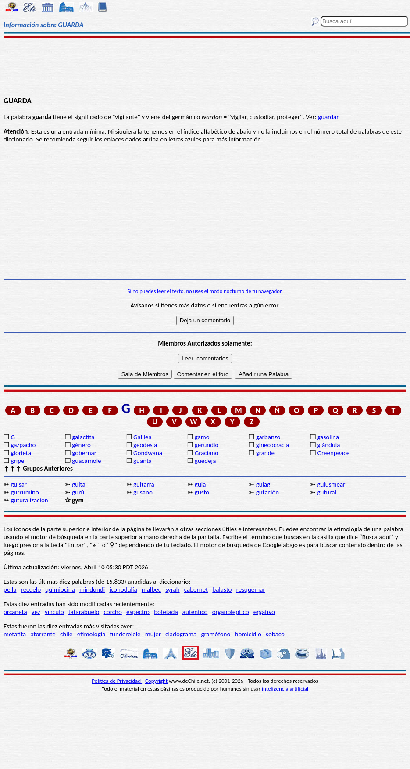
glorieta (21, 453)
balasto (222, 589)
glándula (328, 445)
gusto (202, 492)
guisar (19, 484)
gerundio (207, 445)
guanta (142, 461)
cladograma (180, 634)
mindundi (92, 589)
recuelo (31, 589)
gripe (17, 461)
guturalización (29, 500)
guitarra (143, 484)
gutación (267, 492)
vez (36, 612)
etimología (91, 634)
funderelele (125, 634)
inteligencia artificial (285, 688)
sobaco (275, 634)
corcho (113, 612)
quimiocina (60, 589)
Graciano (206, 453)
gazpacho (23, 445)
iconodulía (123, 589)
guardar (328, 117)
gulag (263, 484)
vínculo (54, 612)
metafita (15, 634)
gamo (202, 437)
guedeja (205, 461)
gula (200, 484)
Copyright (156, 680)
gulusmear (331, 484)
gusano (143, 492)
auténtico (195, 612)
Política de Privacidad (117, 680)
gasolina (328, 437)
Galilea (142, 437)
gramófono (215, 634)
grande (265, 453)
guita (78, 484)
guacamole (86, 461)
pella (10, 589)
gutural (326, 492)
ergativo (264, 612)
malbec (151, 589)
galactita (83, 437)
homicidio (248, 634)
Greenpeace (333, 453)
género (81, 445)
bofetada (166, 612)
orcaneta (15, 612)
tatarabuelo (84, 612)
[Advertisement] (205, 66)
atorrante (42, 634)
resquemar (250, 589)
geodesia (145, 445)
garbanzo (268, 437)
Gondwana (147, 453)
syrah (172, 589)
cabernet (196, 589)
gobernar (84, 453)
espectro (138, 612)
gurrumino (25, 492)
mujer (153, 634)
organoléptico (230, 612)
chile (66, 634)
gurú (78, 492)
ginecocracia (272, 445)
